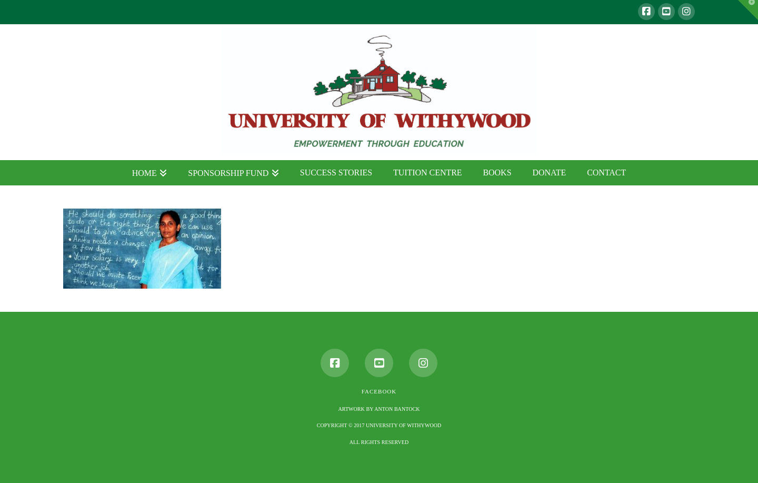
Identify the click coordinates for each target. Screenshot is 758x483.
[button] (748, 10)
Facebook (379, 391)
